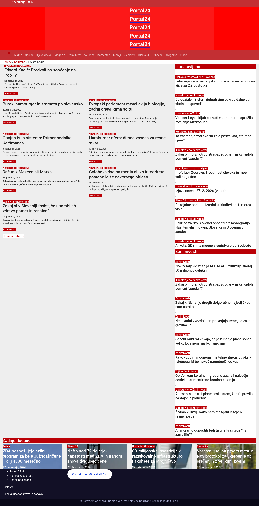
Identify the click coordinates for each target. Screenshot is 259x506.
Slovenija (209, 77)
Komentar (103, 55)
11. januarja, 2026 (11, 216)
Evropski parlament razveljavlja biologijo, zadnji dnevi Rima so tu (127, 107)
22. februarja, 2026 (12, 109)
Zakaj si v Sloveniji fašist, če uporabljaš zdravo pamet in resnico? (39, 208)
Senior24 (129, 55)
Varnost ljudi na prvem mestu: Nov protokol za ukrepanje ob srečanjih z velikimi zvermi (225, 456)
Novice (29, 55)
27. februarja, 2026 (14, 467)
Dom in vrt (74, 55)
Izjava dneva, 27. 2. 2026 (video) (200, 191)
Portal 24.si (17, 471)
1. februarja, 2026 (97, 148)
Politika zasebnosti (21, 475)
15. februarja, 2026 (98, 114)
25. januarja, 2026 (11, 177)
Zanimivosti (199, 150)
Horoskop (181, 131)
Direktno (17, 55)
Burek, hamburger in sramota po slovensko (43, 104)
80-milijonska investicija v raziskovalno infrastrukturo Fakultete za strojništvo (157, 456)
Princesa (157, 55)
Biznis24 (143, 55)
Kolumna (88, 55)
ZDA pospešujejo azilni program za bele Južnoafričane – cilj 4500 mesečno (32, 456)
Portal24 (8, 487)
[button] (6, 55)
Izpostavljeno (24, 66)
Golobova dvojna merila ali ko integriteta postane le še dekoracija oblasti (126, 175)
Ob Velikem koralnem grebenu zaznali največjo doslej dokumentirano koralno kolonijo (211, 377)
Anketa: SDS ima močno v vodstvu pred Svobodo (213, 245)
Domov (7, 62)
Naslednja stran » (13, 236)
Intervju (117, 55)
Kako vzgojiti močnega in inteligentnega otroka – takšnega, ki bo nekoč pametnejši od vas (213, 359)
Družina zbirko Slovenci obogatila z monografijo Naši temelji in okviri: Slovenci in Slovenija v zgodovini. (212, 227)
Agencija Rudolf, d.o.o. (165, 501)
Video (183, 55)
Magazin (59, 55)
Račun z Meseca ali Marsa (27, 172)
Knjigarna (171, 55)
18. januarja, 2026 (98, 182)
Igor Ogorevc (183, 168)
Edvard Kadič (11, 66)
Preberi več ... (11, 93)
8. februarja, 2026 (11, 148)
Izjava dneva (44, 55)
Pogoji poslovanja (21, 480)
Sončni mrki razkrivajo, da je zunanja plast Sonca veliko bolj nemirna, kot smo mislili (213, 341)
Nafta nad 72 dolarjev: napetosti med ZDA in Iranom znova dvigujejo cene (94, 456)
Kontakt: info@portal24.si (89, 474)
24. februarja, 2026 (13, 81)
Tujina (196, 113)
